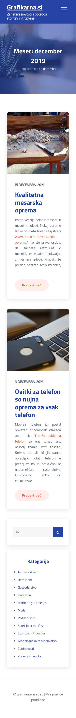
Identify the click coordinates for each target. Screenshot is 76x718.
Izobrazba (24, 595)
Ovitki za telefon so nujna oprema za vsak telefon (38, 403)
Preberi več (32, 285)
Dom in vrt (25, 579)
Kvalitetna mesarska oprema (29, 202)
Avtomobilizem (28, 572)
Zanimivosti (26, 648)
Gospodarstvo (27, 587)
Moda (21, 610)
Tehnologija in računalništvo (37, 640)
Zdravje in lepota (29, 656)
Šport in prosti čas (30, 625)
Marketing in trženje (32, 602)
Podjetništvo (26, 618)
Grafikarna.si (25, 7)
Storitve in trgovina (31, 633)
